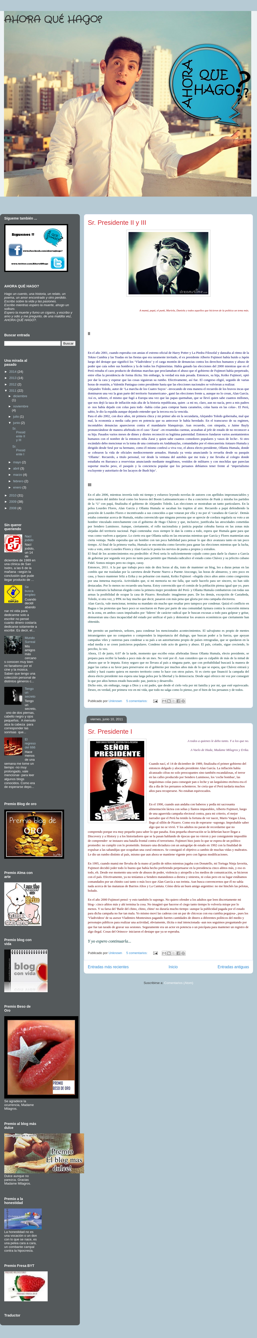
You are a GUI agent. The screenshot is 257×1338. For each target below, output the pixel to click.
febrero (18, 481)
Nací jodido (29, 538)
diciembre (20, 396)
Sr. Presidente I (110, 731)
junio (17, 423)
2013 (13, 378)
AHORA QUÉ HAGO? (53, 20)
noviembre (20, 406)
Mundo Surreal (30, 640)
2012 (13, 384)
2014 (13, 371)
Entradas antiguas (233, 967)
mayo (17, 462)
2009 (13, 501)
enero (17, 487)
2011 (13, 390)
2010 (13, 495)
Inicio (173, 967)
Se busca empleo (30, 591)
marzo (18, 475)
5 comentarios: (137, 701)
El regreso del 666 (30, 743)
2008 (13, 508)
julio (16, 416)
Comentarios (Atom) (178, 983)
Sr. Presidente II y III (117, 222)
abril (16, 468)
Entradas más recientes (108, 967)
